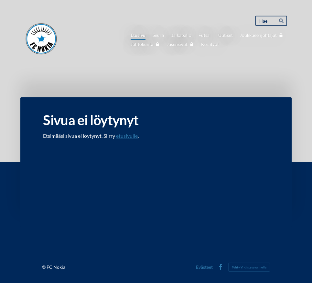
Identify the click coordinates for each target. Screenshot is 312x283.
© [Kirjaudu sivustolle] (44, 267)
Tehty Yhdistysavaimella (249, 267)
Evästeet (204, 267)
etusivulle (127, 136)
